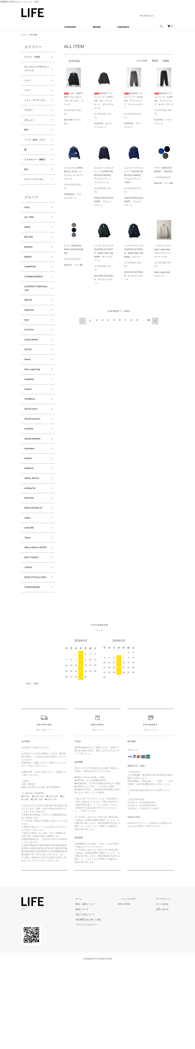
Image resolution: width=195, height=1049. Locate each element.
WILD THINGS (33, 633)
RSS (132, 988)
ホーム (24, 35)
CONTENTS (123, 27)
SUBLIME (30, 595)
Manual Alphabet (34, 497)
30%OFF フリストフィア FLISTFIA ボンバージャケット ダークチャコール (103, 100)
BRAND (97, 27)
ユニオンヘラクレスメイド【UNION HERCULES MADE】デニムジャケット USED (133, 175)
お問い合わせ (165, 993)
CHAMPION (31, 306)
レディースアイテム (35, 210)
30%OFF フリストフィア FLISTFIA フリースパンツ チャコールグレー (133, 100)
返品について (97, 993)
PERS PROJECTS (35, 573)
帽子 (27, 143)
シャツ (28, 84)
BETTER (29, 273)
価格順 (155, 60)
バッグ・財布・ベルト (35, 157)
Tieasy (28, 606)
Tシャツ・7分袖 (34, 57)
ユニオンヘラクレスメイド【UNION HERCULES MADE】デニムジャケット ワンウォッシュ (103, 175)
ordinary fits (31, 552)
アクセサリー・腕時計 (35, 183)
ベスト (28, 94)
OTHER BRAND (34, 670)
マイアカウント (147, 16)
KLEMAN (30, 486)
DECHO (29, 344)
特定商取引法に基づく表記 (103, 1003)
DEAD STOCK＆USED (34, 657)
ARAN (28, 262)
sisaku (28, 584)
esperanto (30, 355)
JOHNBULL (31, 453)
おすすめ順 (141, 60)
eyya (27, 366)
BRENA (29, 295)
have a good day (34, 420)
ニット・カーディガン (35, 108)
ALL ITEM (35, 35)
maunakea (30, 508)
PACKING (30, 563)
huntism (29, 442)
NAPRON (30, 530)
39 (147, 320)
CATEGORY (70, 27)
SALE (27, 241)
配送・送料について (100, 988)
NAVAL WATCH (33, 541)
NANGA (29, 519)
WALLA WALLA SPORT (33, 620)
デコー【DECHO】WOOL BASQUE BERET (73, 249)
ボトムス (29, 132)
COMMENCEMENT (36, 317)
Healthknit (30, 431)
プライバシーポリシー (101, 1009)
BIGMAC (29, 284)
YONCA (29, 644)
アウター (29, 121)
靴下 (27, 196)
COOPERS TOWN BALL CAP (35, 331)
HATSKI (29, 398)
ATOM (139, 988)
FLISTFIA (30, 377)
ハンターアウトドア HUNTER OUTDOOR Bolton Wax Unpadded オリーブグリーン (104, 252)
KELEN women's (34, 475)
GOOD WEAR (33, 387)
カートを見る (165, 988)
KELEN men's (32, 464)
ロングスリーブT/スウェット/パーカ (36, 71)
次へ (153, 320)
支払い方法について (100, 998)
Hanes (28, 409)
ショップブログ (137, 983)
